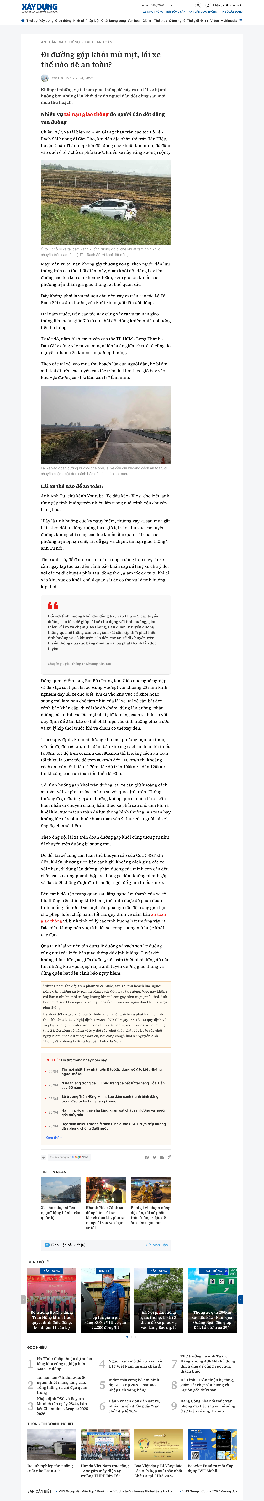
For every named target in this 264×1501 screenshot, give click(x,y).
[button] (127, 1337)
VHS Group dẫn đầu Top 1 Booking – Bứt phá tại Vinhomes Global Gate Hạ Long (117, 1491)
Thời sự (32, 21)
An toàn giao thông (203, 11)
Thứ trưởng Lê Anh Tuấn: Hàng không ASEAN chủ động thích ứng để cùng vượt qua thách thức (207, 1364)
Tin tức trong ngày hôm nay (84, 1060)
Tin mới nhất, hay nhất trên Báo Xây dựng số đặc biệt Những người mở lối (111, 1072)
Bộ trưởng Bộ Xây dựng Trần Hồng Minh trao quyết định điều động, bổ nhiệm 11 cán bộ (52, 1320)
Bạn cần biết (39, 1491)
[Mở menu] (241, 21)
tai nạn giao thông (86, 114)
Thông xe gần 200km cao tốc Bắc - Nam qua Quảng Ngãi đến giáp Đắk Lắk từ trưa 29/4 (212, 1320)
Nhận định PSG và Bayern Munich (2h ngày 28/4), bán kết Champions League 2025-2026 (63, 1406)
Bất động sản (176, 11)
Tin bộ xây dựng (231, 11)
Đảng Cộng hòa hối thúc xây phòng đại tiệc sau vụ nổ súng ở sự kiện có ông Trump (207, 1406)
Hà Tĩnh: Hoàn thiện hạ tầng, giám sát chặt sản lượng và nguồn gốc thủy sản (113, 1112)
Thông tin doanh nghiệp (50, 1424)
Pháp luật (92, 21)
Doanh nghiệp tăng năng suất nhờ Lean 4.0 (50, 1468)
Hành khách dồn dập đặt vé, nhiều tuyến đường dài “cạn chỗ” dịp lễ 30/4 (134, 1406)
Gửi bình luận (157, 1245)
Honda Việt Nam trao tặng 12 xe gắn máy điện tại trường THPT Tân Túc (105, 1470)
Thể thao (160, 21)
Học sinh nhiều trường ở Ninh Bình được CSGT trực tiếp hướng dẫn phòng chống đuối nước (113, 1126)
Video (214, 21)
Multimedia (229, 21)
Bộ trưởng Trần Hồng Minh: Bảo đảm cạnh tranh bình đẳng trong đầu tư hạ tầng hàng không (109, 1099)
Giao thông (63, 21)
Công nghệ (177, 21)
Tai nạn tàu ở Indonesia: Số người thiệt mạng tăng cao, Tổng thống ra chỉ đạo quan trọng (62, 1385)
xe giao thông (153, 11)
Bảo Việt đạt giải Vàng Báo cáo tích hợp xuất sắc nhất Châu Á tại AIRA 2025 (158, 1470)
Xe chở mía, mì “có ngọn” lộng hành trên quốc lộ (60, 1212)
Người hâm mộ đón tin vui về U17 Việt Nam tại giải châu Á (135, 1364)
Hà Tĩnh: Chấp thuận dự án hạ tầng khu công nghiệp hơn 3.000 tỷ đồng (64, 1363)
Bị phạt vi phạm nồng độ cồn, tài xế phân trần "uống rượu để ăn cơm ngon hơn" (151, 1215)
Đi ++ (205, 21)
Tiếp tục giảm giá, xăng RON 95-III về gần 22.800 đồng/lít (105, 1322)
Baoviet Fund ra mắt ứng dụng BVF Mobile (211, 1468)
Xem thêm (53, 1138)
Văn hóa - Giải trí (140, 21)
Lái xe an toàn (98, 42)
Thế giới (193, 21)
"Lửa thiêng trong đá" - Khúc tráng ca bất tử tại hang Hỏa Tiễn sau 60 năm (113, 1085)
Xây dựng (46, 21)
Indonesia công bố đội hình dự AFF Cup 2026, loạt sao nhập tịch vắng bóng (133, 1384)
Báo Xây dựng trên (69, 1157)
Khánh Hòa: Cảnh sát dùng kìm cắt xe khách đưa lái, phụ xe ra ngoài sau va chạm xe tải (105, 1217)
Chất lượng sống (113, 21)
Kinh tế (78, 21)
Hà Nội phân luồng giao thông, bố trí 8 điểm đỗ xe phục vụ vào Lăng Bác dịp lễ (159, 1320)
